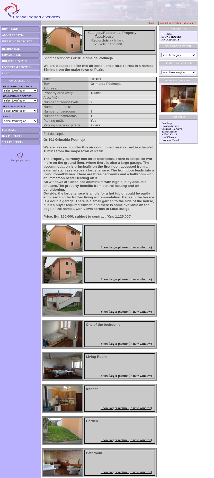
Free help (167, 123)
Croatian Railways (172, 128)
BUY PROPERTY (12, 136)
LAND (5, 73)
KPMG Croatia (170, 134)
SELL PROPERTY (12, 142)
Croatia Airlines (170, 126)
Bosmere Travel (170, 140)
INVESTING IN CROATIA (17, 41)
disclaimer (190, 23)
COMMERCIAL (11, 55)
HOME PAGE (10, 29)
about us (152, 23)
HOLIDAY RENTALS (14, 61)
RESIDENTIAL (11, 48)
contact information (171, 23)
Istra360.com (169, 137)
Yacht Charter (169, 131)
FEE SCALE (9, 129)
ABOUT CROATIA (13, 35)
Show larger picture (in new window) (126, 247)
